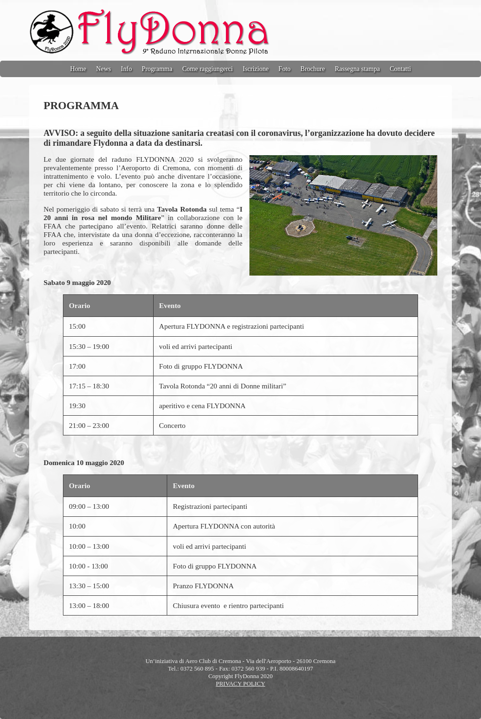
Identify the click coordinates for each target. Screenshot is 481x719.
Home (78, 68)
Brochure (313, 68)
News (103, 68)
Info (126, 68)
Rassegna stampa (357, 68)
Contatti (400, 68)
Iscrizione (256, 68)
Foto (285, 68)
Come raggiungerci (207, 68)
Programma (157, 68)
